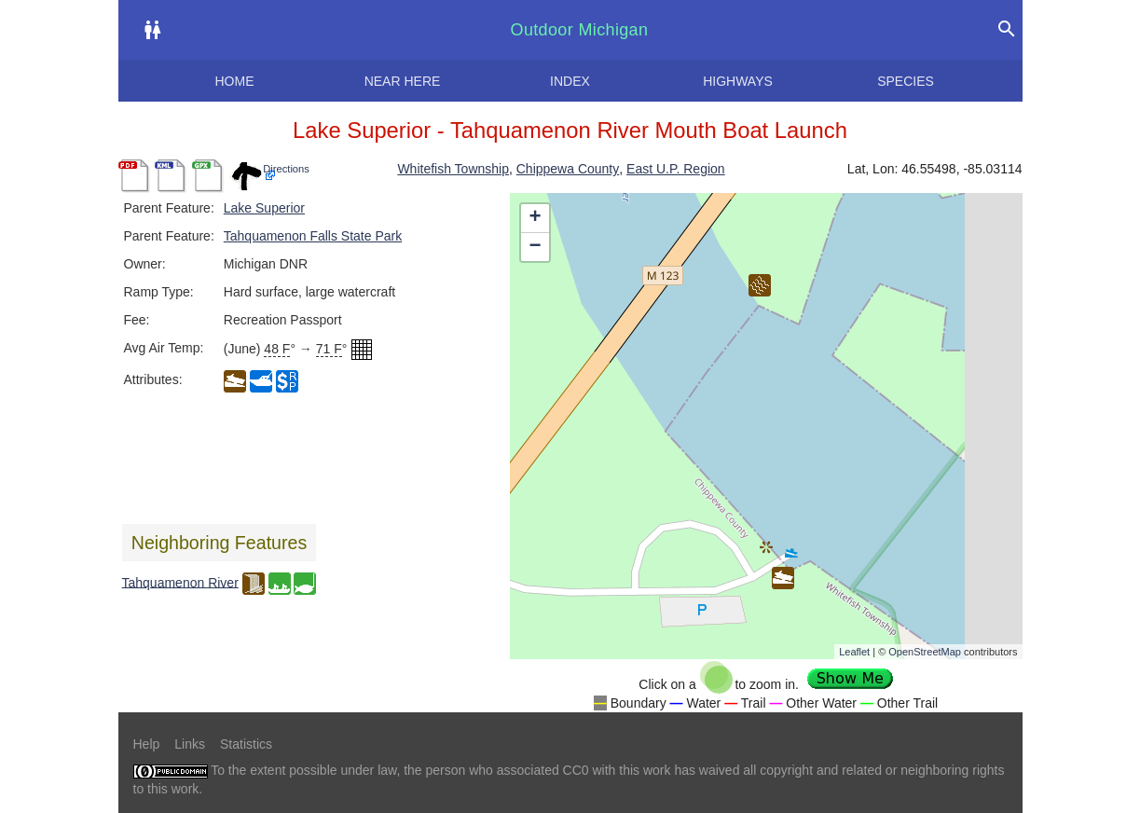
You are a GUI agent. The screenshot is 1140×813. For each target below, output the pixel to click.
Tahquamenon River (180, 581)
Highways (738, 81)
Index (570, 81)
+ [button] (535, 218)
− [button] (535, 247)
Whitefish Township (453, 168)
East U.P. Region (675, 168)
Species (905, 81)
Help (146, 744)
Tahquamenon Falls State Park (313, 235)
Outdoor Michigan (580, 30)
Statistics (246, 744)
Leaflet (854, 651)
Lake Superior (264, 207)
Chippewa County (568, 168)
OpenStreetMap (924, 651)
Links (189, 744)
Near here (402, 81)
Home (234, 81)
